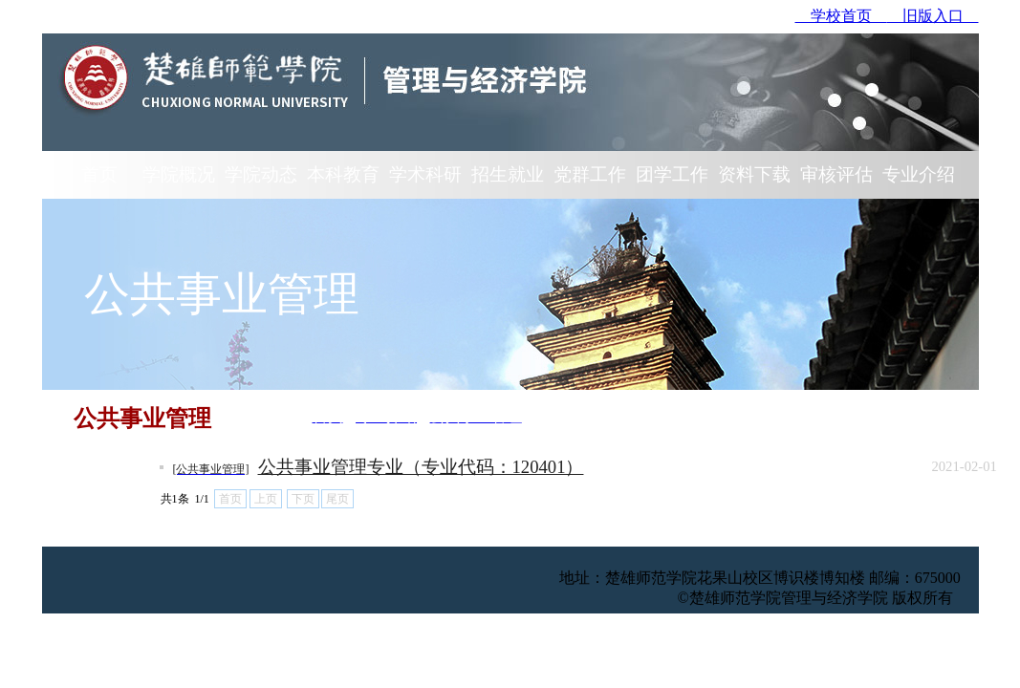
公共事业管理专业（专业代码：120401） (421, 467)
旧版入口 (933, 16)
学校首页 (841, 16)
